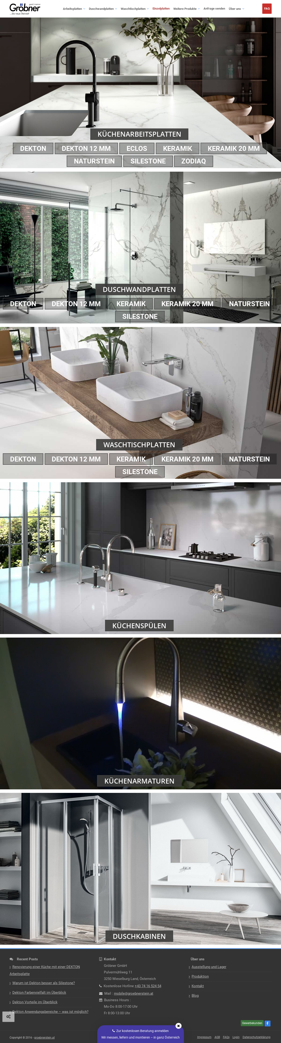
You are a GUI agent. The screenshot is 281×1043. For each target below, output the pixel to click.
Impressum (204, 1037)
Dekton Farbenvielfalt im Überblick (39, 992)
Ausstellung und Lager (209, 967)
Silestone (148, 161)
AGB (217, 1037)
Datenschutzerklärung (256, 1037)
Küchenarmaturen (139, 780)
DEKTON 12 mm (85, 148)
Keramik (179, 148)
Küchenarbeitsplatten (139, 133)
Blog (195, 995)
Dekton (30, 148)
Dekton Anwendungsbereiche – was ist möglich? (50, 1012)
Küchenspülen (139, 625)
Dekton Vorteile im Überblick (35, 1002)
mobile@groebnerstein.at (133, 993)
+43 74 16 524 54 (148, 986)
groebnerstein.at (44, 1037)
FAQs (226, 1037)
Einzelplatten (161, 8)
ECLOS (137, 148)
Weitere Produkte (185, 9)
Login (236, 1037)
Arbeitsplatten (72, 9)
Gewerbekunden (252, 1023)
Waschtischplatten (133, 9)
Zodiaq (195, 161)
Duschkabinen (139, 936)
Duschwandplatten (101, 9)
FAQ (267, 8)
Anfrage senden (214, 8)
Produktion (200, 976)
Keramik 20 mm (237, 148)
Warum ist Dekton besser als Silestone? (43, 983)
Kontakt (198, 986)
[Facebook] (268, 1023)
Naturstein (93, 161)
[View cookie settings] (8, 1016)
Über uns (235, 9)
